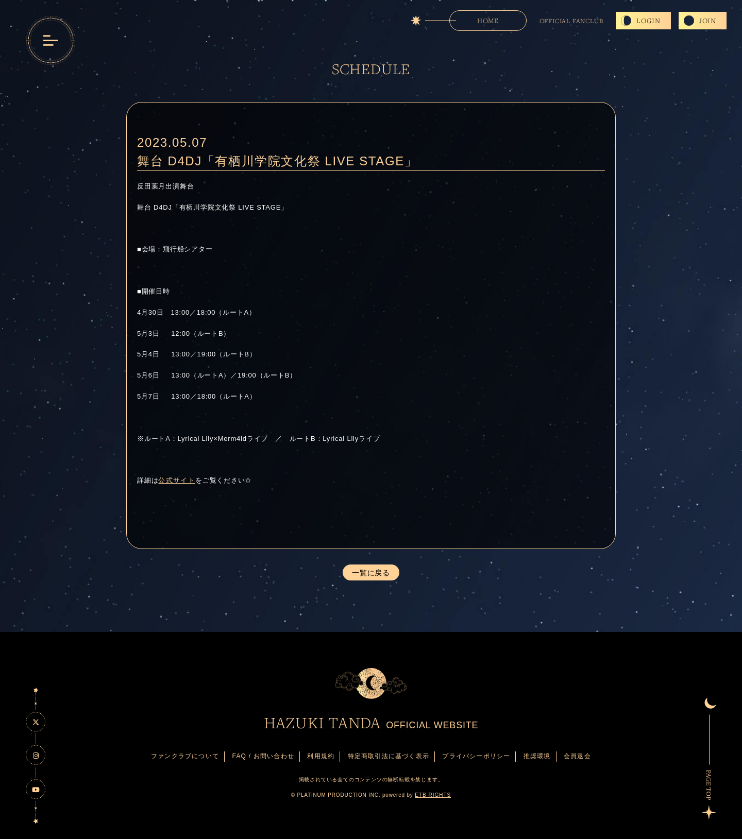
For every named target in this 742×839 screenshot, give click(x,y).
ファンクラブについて (185, 756)
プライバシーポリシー (476, 756)
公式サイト (176, 480)
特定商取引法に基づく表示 (388, 756)
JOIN (707, 20)
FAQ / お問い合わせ (263, 756)
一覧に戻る (371, 573)
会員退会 (577, 756)
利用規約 (320, 756)
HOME (488, 20)
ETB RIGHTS (433, 795)
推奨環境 (537, 756)
